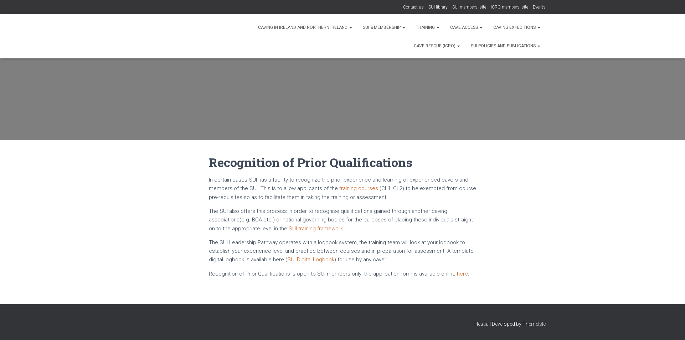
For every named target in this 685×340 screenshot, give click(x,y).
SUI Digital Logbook (310, 259)
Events (539, 7)
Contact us (413, 7)
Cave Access (466, 27)
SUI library (438, 7)
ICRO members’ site (509, 7)
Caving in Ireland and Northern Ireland (305, 27)
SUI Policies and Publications (505, 45)
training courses (359, 188)
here (462, 274)
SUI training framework (316, 228)
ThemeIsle (534, 324)
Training (427, 27)
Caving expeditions (516, 27)
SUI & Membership (384, 27)
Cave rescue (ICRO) (437, 45)
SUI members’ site (469, 7)
